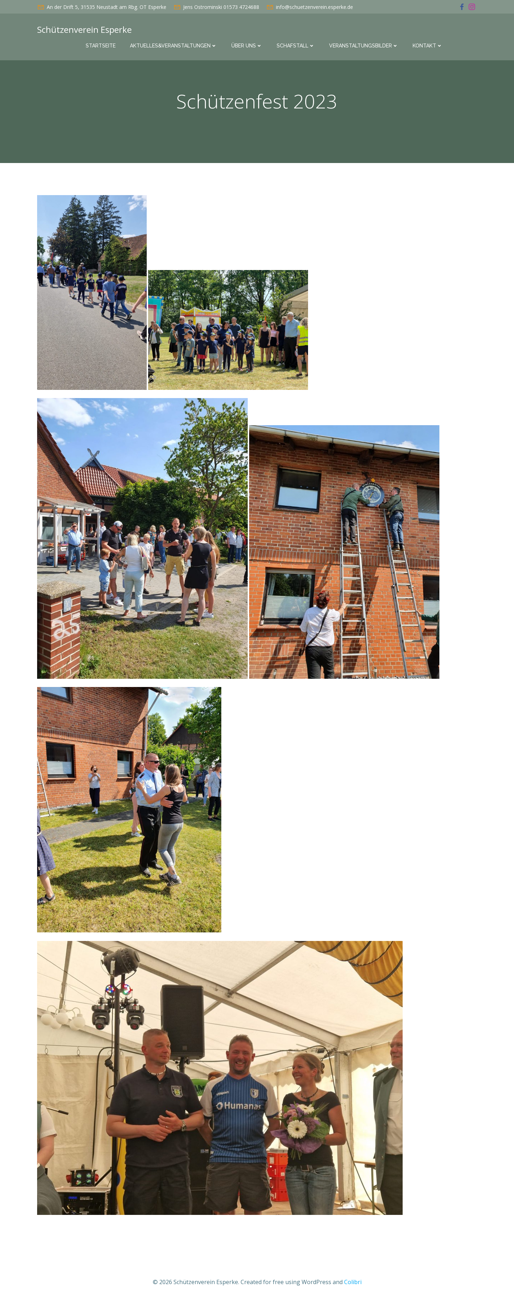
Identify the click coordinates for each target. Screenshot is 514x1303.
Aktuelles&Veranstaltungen (173, 46)
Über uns (246, 46)
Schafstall (296, 46)
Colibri (353, 1282)
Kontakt (428, 46)
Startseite (101, 46)
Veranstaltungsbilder (363, 46)
